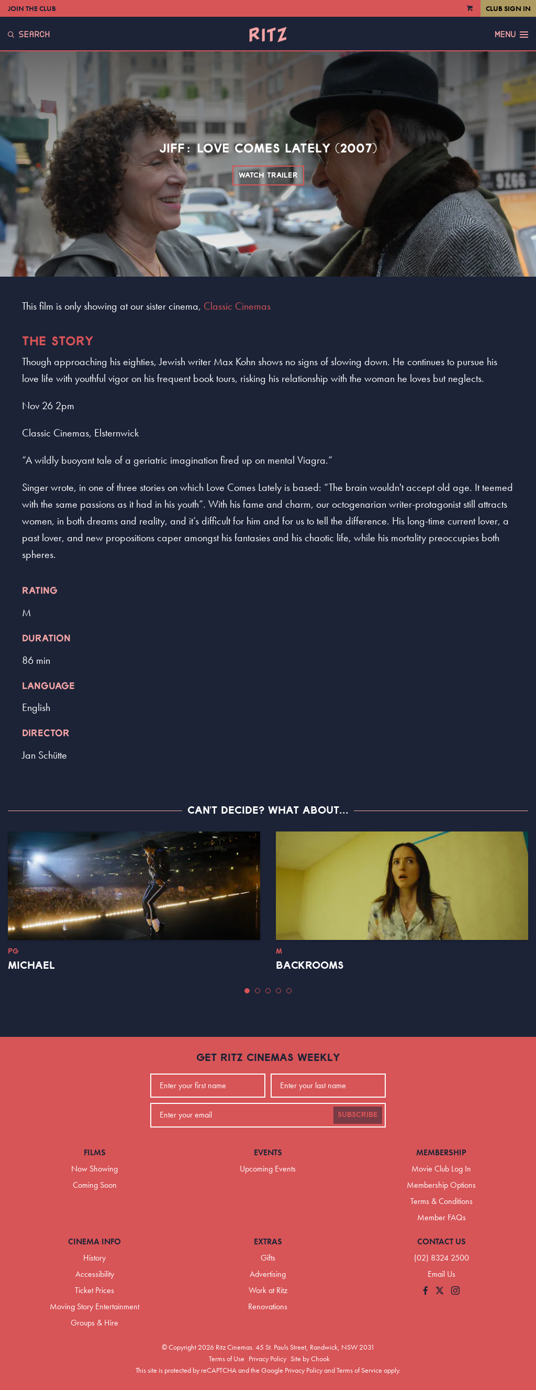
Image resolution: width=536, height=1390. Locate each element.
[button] (247, 990)
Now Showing (94, 1168)
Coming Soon (95, 1184)
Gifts (268, 1257)
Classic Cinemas (237, 306)
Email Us (441, 1273)
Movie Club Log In (441, 1168)
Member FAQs (441, 1217)
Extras (268, 1241)
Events (268, 1152)
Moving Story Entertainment (94, 1306)
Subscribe (358, 1115)
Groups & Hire (94, 1322)
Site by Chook (310, 1358)
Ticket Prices (94, 1290)
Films (95, 1152)
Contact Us (441, 1241)
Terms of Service (359, 1370)
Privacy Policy (267, 1358)
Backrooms (310, 965)
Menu (511, 34)
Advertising (268, 1273)
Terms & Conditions (441, 1201)
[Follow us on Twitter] (440, 1291)
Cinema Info (94, 1241)
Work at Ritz (268, 1290)
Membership (441, 1152)
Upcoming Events (268, 1168)
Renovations (267, 1306)
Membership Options (441, 1184)
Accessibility (94, 1273)
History (94, 1257)
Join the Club (32, 8)
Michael (31, 965)
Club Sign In (508, 8)
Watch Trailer (268, 175)
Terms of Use (226, 1358)
